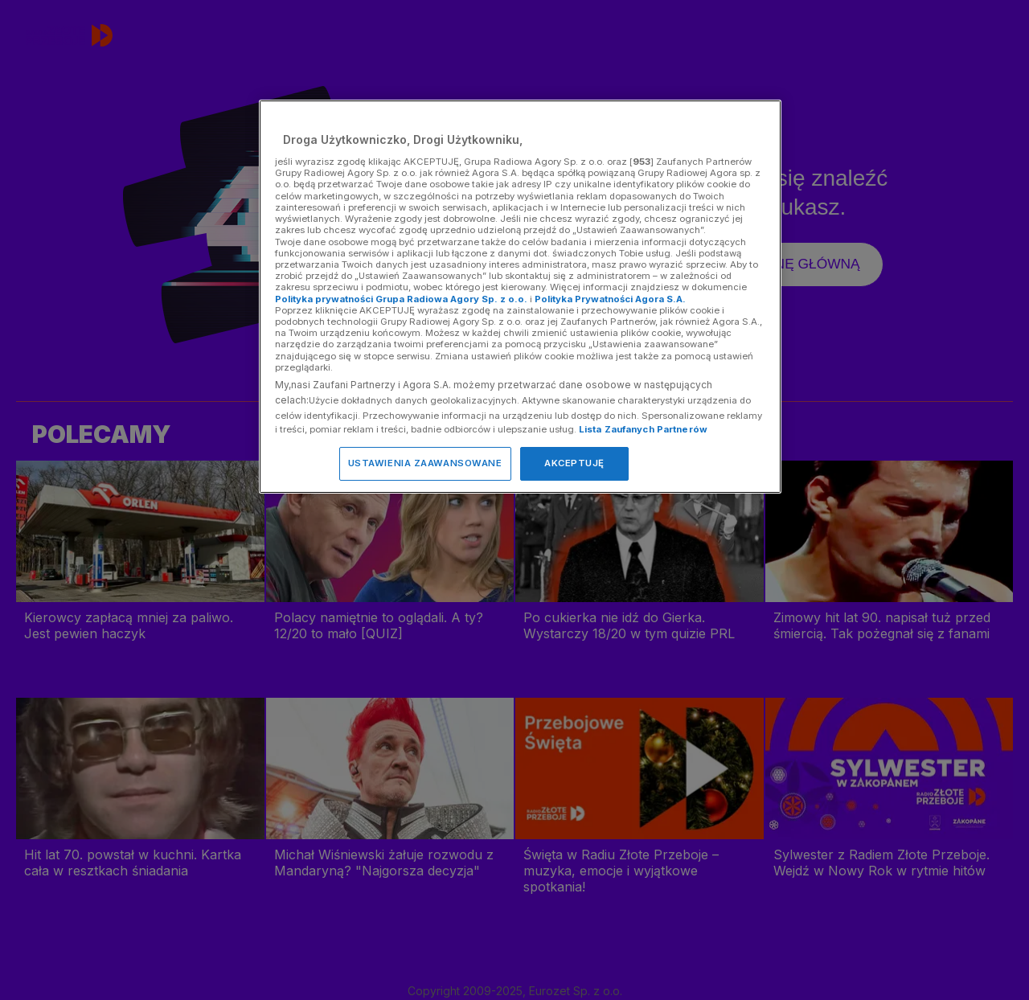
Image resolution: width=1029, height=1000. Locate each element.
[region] (520, 296)
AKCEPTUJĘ (574, 463)
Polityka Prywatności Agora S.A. (610, 299)
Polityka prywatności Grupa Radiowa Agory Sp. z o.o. (401, 299)
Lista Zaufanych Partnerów (643, 429)
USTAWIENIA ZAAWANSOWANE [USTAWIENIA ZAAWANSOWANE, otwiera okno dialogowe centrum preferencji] (425, 463)
